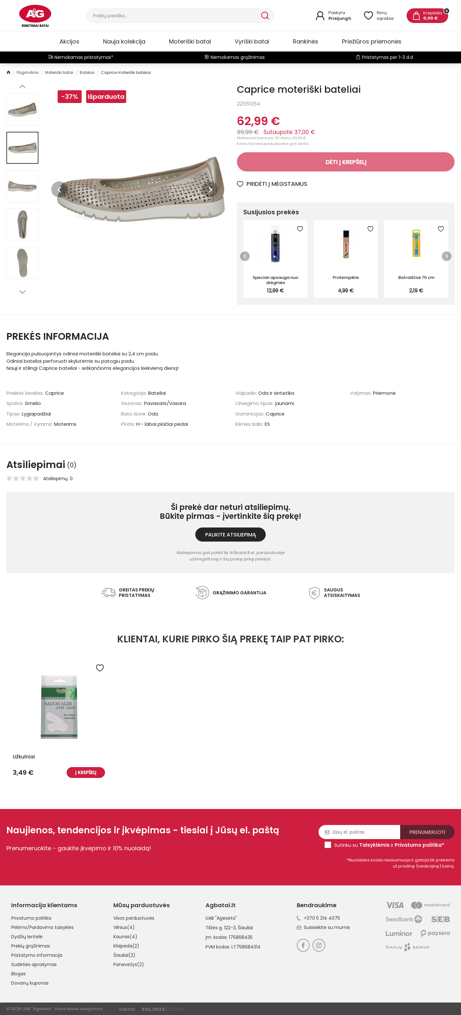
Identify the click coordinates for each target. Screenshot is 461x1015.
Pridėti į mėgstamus (272, 184)
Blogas (18, 974)
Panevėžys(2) (128, 964)
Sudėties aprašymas (34, 964)
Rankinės (305, 41)
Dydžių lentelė (27, 936)
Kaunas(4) (125, 936)
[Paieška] (173, 15)
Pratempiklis (346, 277)
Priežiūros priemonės (371, 41)
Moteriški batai (190, 41)
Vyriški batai (252, 41)
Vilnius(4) (124, 927)
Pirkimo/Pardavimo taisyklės (42, 927)
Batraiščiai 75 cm (416, 277)
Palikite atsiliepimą (230, 534)
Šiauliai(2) (124, 955)
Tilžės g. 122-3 (221, 927)
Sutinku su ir (389, 845)
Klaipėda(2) (126, 946)
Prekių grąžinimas (30, 946)
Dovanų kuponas (30, 983)
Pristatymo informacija (36, 955)
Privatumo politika (31, 918)
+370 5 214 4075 (318, 918)
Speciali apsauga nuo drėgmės (275, 279)
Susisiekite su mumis (323, 927)
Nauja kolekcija (124, 41)
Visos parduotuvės (133, 918)
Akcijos (69, 41)
